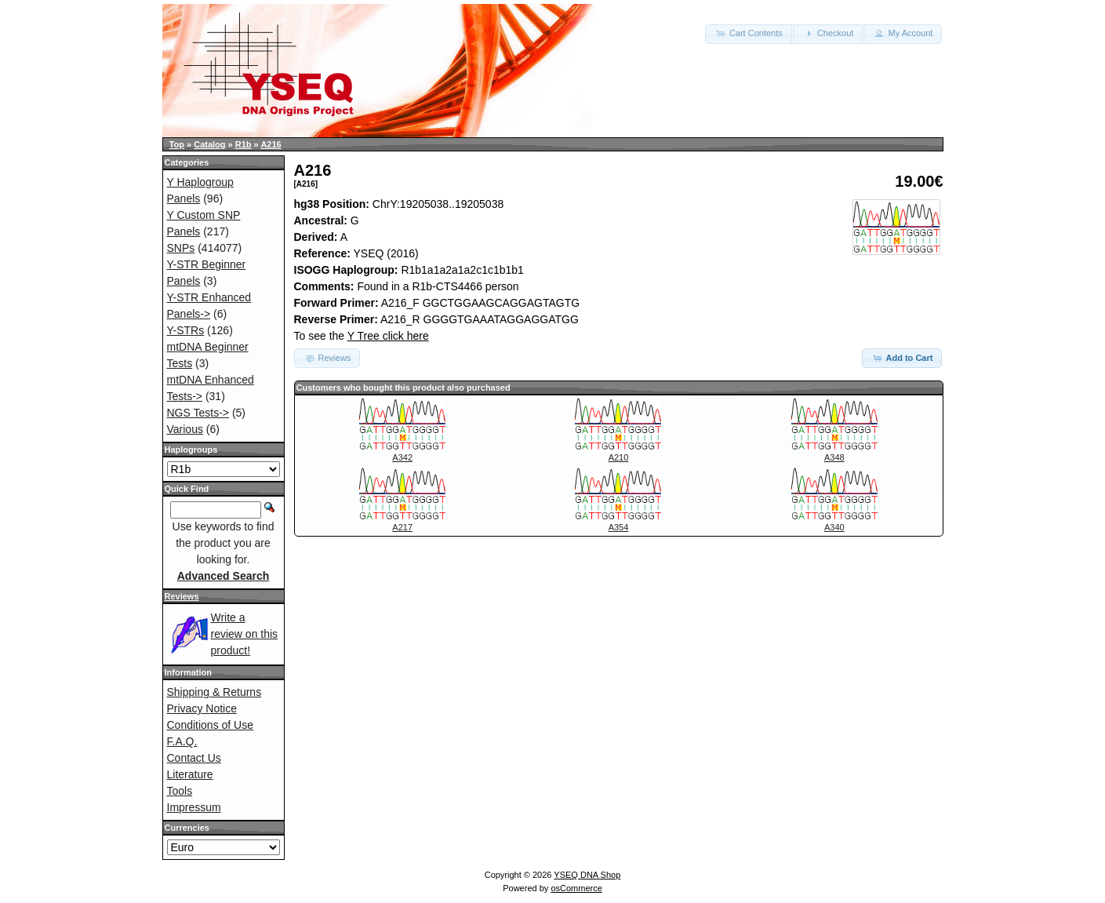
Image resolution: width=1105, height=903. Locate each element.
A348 (834, 457)
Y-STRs (186, 330)
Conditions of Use (210, 725)
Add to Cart (902, 357)
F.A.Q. (182, 741)
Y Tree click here (388, 336)
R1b (243, 144)
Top (176, 144)
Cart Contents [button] (748, 33)
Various (185, 429)
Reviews (182, 596)
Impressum (194, 807)
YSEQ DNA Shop (587, 874)
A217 (402, 527)
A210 (619, 457)
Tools (180, 791)
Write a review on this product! (244, 634)
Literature (190, 774)
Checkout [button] (828, 33)
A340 (834, 527)
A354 (619, 527)
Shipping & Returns (214, 692)
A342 (402, 457)
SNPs (181, 248)
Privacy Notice (202, 708)
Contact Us (194, 758)
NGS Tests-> (198, 412)
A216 (270, 144)
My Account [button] (902, 33)
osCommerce (576, 888)
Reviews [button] (327, 357)
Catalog (209, 144)
